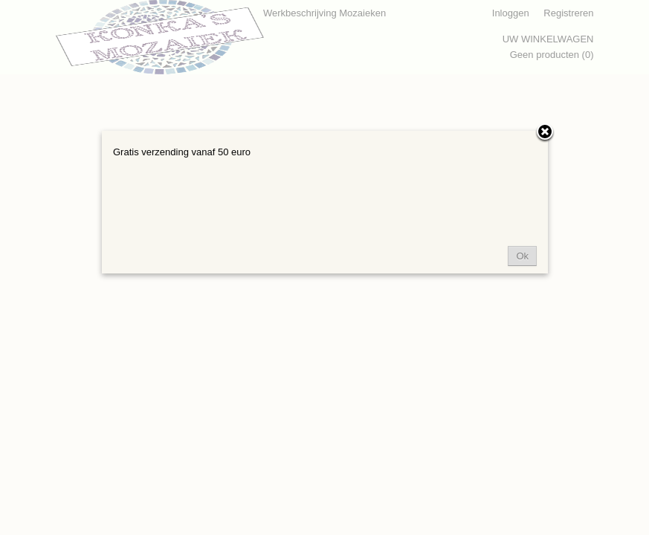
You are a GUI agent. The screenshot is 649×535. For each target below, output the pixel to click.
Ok (522, 256)
